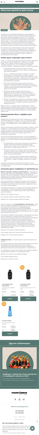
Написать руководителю (19, 406)
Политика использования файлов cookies (13, 433)
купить (10, 298)
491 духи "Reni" (7, 320)
